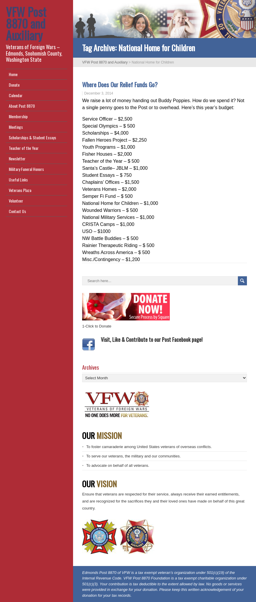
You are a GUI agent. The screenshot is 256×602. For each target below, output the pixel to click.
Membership (18, 116)
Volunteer (16, 201)
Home (13, 74)
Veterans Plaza (20, 190)
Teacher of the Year (24, 148)
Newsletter (17, 158)
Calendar (16, 95)
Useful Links (18, 179)
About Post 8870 (22, 106)
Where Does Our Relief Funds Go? (120, 84)
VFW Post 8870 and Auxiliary (26, 23)
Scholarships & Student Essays (32, 137)
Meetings (16, 127)
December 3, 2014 (98, 93)
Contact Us (17, 211)
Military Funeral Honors (26, 169)
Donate (14, 85)
